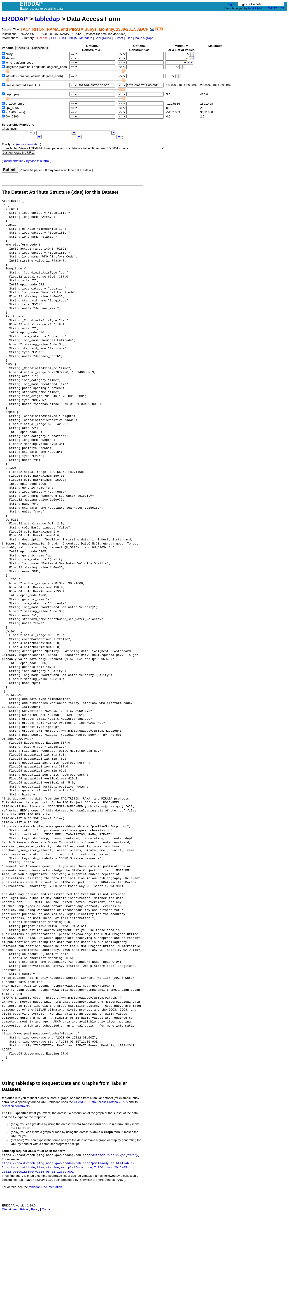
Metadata (85, 38)
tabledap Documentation (45, 1187)
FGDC (55, 38)
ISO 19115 (69, 38)
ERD (281, 8)
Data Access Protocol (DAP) (108, 1102)
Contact (47, 1209)
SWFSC (271, 8)
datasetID (100, 1155)
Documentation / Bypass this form (26, 161)
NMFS (261, 8)
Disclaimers (10, 1209)
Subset (118, 38)
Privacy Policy (29, 1209)
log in (231, 4)
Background (103, 38)
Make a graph (144, 38)
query (133, 1155)
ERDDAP (15, 18)
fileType (117, 1155)
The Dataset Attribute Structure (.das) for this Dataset (60, 192)
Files (129, 38)
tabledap (47, 18)
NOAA (252, 8)
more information (28, 144)
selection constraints (16, 1106)
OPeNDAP (81, 1102)
